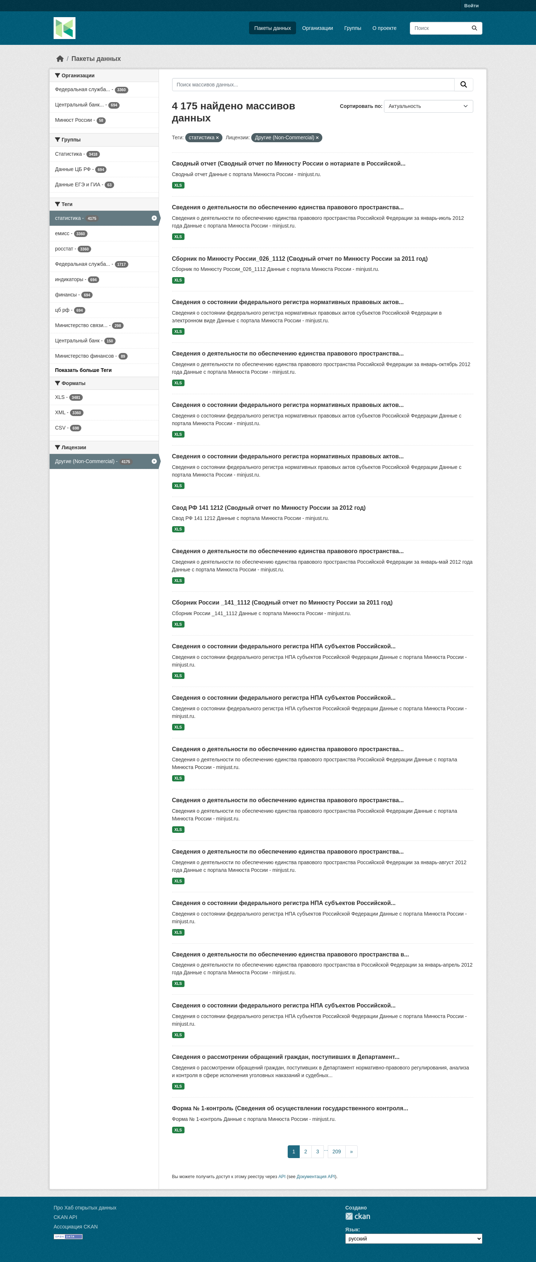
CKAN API (65, 1217)
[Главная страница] (60, 58)
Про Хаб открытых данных (85, 1208)
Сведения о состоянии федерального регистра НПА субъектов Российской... (284, 646)
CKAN (357, 1216)
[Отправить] (474, 28)
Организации (317, 28)
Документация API (316, 1176)
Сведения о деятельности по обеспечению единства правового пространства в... (290, 954)
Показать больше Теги (83, 370)
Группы (352, 28)
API (282, 1176)
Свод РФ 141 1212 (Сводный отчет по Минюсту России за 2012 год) (269, 508)
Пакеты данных (273, 28)
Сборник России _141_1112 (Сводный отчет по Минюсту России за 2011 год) (282, 602)
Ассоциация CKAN (76, 1227)
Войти (471, 5)
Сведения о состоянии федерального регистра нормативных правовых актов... (288, 302)
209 (337, 1151)
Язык (351, 1229)
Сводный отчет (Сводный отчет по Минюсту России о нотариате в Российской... (289, 163)
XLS (178, 185)
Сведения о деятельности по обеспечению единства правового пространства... (288, 207)
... (326, 1149)
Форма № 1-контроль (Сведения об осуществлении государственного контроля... (290, 1108)
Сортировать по (360, 106)
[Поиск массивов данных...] (446, 28)
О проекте (385, 28)
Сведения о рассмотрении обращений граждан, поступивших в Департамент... (286, 1057)
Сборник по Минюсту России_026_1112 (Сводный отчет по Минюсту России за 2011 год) (300, 259)
